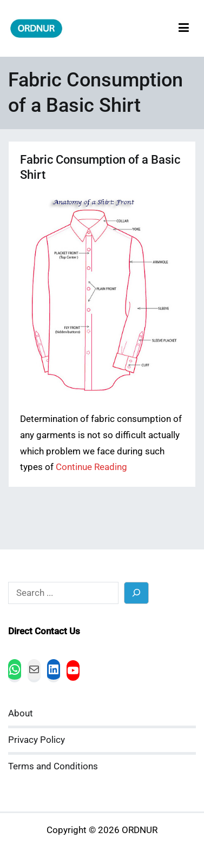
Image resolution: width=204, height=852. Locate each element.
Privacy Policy (36, 740)
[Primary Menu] (184, 28)
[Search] (136, 593)
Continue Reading (91, 467)
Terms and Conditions (53, 766)
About (20, 713)
